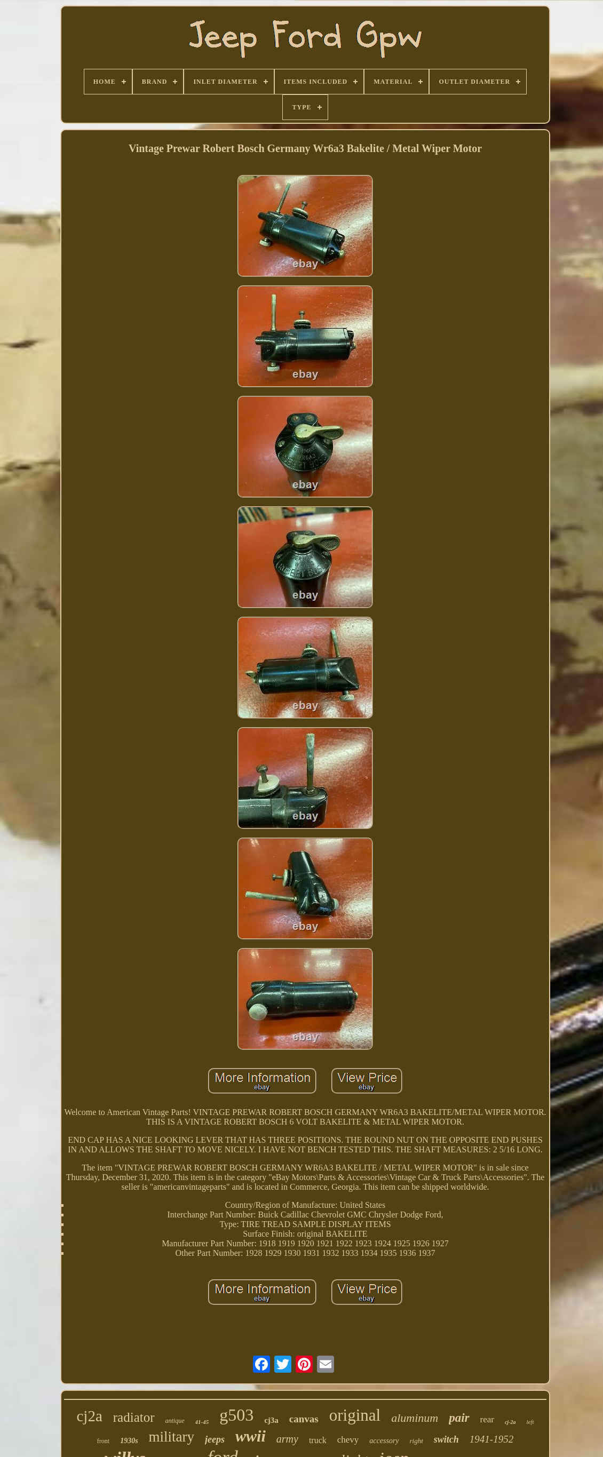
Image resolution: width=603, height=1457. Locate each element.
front (103, 1441)
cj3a (271, 1420)
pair (459, 1417)
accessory (384, 1441)
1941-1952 (491, 1439)
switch (446, 1439)
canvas (304, 1418)
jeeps (215, 1439)
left (530, 1422)
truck (318, 1440)
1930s (129, 1441)
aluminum (414, 1417)
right (416, 1441)
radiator (134, 1417)
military (171, 1437)
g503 (236, 1414)
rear (487, 1419)
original (354, 1415)
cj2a (89, 1415)
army (287, 1439)
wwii (250, 1436)
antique (175, 1420)
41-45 (202, 1422)
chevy (348, 1440)
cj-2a (510, 1422)
